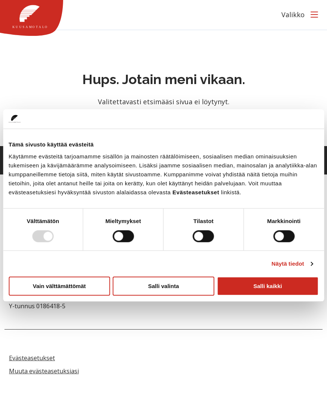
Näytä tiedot (288, 263)
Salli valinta (163, 286)
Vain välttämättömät (59, 286)
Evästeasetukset (32, 358)
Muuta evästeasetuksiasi (44, 371)
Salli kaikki (267, 286)
